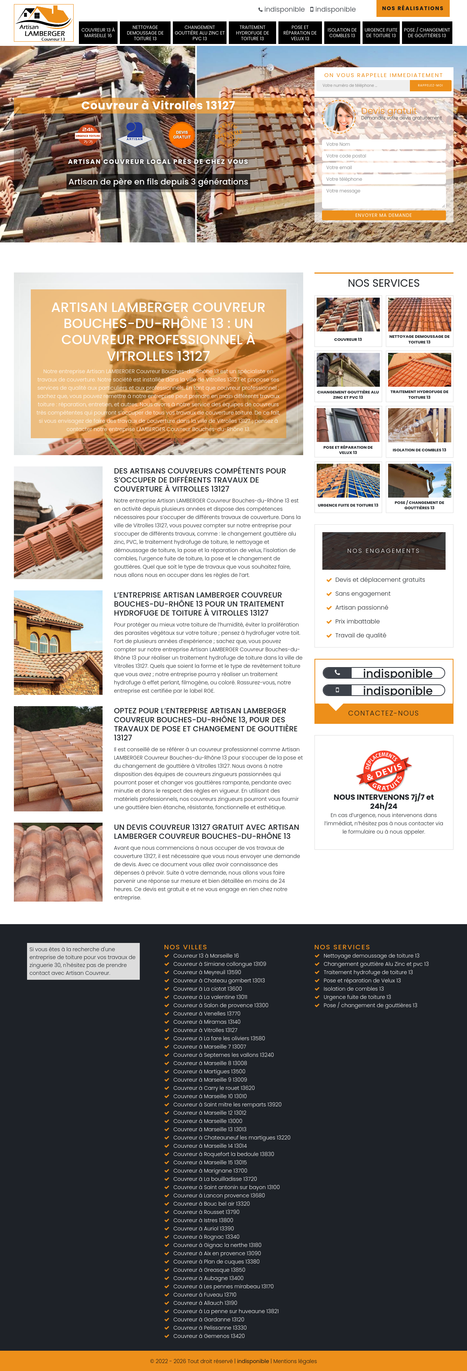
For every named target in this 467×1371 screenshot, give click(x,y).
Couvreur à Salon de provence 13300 (221, 1005)
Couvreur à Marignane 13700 (211, 1170)
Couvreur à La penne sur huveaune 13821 (226, 1311)
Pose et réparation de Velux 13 (300, 33)
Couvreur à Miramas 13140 (207, 1022)
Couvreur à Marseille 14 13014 (210, 1146)
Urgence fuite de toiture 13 (380, 33)
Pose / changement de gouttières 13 (427, 33)
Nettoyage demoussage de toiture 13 (145, 33)
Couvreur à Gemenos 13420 (209, 1336)
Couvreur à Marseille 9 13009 (210, 1079)
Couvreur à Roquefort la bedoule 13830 (224, 1154)
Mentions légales (295, 1361)
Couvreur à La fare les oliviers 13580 (219, 1038)
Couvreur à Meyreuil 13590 (207, 972)
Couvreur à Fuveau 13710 (205, 1294)
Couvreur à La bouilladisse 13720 (215, 1179)
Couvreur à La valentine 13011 (211, 997)
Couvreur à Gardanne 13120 (209, 1319)
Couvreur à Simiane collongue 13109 (220, 964)
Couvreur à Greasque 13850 (210, 1270)
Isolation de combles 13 (342, 33)
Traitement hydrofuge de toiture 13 (252, 33)
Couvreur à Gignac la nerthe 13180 (218, 1245)
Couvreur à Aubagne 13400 (209, 1278)
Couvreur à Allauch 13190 (205, 1303)
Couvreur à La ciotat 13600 (208, 989)
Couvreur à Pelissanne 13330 (210, 1328)
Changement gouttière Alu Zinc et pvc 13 (200, 33)
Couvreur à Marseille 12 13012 (210, 1113)
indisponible (281, 9)
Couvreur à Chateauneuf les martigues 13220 (232, 1137)
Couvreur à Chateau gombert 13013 (219, 980)
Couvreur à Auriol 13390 (204, 1228)
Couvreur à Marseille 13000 (208, 1121)
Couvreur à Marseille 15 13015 (210, 1162)
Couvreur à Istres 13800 (203, 1220)
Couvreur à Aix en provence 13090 (217, 1253)
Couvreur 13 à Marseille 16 (98, 33)
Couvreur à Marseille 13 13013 (210, 1129)
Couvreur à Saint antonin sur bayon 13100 (227, 1187)
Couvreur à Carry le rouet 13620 (214, 1088)
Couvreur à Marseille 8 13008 (210, 1063)
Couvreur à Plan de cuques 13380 (217, 1261)
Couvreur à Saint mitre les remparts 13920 (228, 1104)
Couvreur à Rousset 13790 (207, 1212)
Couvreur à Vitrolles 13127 (206, 1030)
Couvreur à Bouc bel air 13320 (212, 1204)
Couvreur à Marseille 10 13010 (210, 1096)
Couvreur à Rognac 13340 (207, 1237)
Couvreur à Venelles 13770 (207, 1013)
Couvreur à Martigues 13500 (210, 1071)
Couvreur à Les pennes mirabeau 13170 (224, 1286)
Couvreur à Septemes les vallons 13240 (224, 1055)
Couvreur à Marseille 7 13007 (210, 1046)
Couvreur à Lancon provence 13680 (219, 1195)
